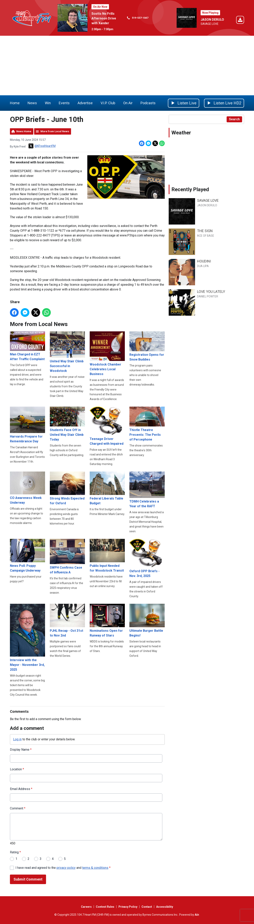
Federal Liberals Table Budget (107, 488)
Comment (17, 808)
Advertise (85, 103)
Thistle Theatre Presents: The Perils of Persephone (147, 424)
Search (234, 119)
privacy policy (66, 868)
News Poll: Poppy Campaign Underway (27, 555)
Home (15, 103)
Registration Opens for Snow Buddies (147, 346)
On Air (128, 103)
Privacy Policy (127, 906)
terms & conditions (95, 868)
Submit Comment (27, 879)
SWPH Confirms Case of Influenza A (67, 556)
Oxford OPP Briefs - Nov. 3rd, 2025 (147, 558)
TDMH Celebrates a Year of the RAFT (147, 490)
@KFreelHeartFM (42, 146)
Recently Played (190, 189)
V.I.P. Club (108, 103)
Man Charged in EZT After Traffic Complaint (27, 346)
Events (64, 103)
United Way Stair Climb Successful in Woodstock (67, 352)
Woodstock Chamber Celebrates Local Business (107, 353)
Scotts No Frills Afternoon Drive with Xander (103, 18)
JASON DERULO (212, 19)
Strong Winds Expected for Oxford (67, 488)
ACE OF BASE (205, 235)
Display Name (21, 749)
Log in (17, 739)
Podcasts (148, 103)
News (32, 103)
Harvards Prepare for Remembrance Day (27, 425)
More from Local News (54, 131)
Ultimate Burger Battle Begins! (147, 620)
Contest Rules (105, 906)
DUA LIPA (203, 266)
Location (17, 769)
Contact (146, 906)
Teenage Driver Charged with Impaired (107, 426)
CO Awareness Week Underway (27, 488)
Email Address (21, 789)
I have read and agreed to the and (63, 868)
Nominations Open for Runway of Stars (107, 620)
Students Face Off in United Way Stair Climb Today (67, 424)
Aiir (197, 914)
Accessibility (164, 906)
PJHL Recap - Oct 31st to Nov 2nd (67, 620)
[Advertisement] (127, 65)
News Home (23, 131)
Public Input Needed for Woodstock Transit (107, 555)
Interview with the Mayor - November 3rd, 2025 (27, 637)
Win (48, 103)
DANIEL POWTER (207, 296)
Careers (86, 906)
